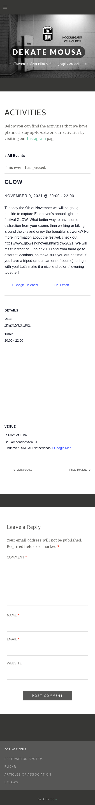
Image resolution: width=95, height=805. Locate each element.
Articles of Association (28, 774)
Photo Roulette (78, 469)
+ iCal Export (60, 285)
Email (13, 639)
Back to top (47, 799)
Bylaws (11, 782)
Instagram (36, 138)
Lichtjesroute (24, 469)
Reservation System (24, 759)
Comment (17, 557)
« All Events (15, 156)
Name (13, 615)
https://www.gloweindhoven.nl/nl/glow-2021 (39, 243)
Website (14, 663)
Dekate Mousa (47, 52)
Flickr (10, 766)
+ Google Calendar (25, 285)
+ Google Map (61, 448)
